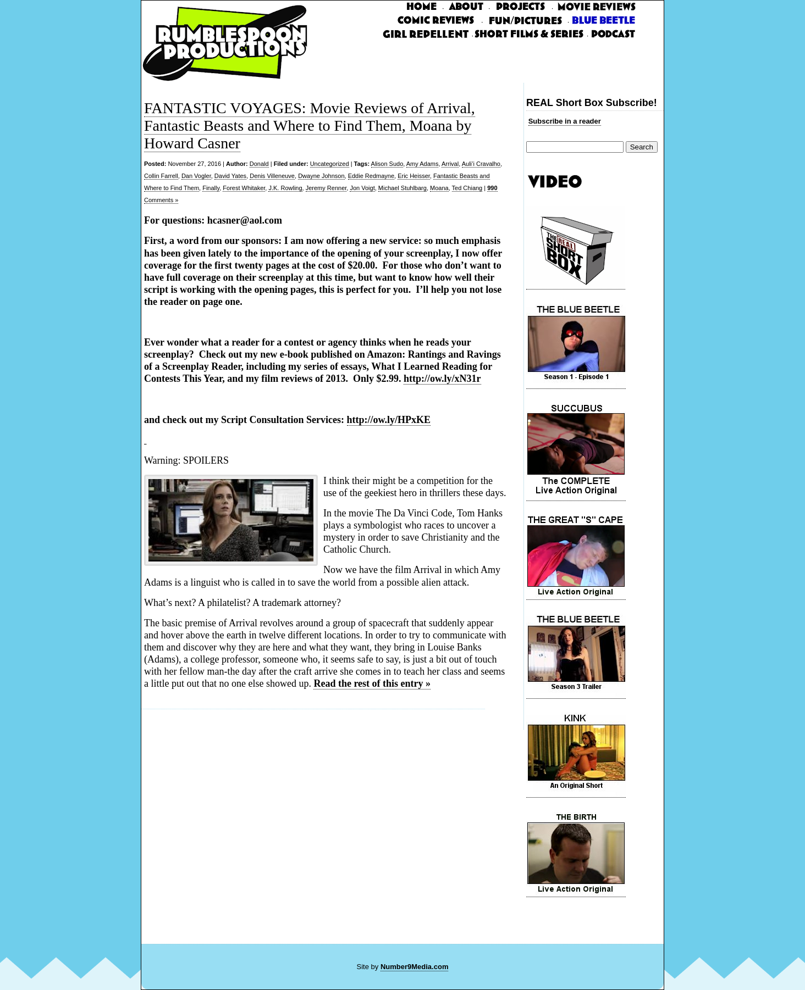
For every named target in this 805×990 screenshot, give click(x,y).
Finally (210, 188)
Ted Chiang (467, 188)
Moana (439, 188)
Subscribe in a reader (564, 121)
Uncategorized (329, 163)
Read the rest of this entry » (372, 683)
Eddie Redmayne (371, 176)
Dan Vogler (196, 176)
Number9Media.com (415, 967)
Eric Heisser (414, 176)
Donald (259, 163)
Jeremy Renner (326, 188)
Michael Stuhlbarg (402, 188)
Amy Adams (422, 163)
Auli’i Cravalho (481, 163)
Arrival (450, 163)
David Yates (230, 176)
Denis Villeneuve (272, 176)
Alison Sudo (387, 163)
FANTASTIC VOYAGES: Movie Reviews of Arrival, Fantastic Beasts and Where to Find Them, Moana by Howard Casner (309, 125)
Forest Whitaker (244, 188)
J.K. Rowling (285, 188)
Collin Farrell (161, 176)
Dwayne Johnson (321, 176)
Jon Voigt (362, 188)
